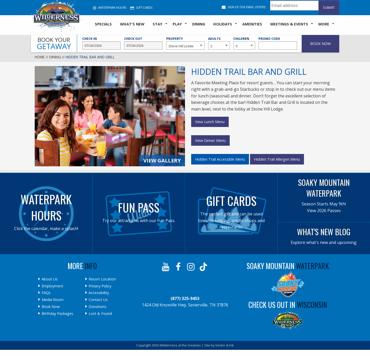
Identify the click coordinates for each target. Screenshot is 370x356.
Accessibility (99, 292)
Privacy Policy (100, 286)
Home (39, 56)
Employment (52, 286)
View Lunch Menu (210, 121)
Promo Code (277, 43)
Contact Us (98, 299)
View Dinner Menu (210, 140)
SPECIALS (103, 24)
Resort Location (102, 279)
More (323, 24)
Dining (198, 24)
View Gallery (162, 160)
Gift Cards (141, 7)
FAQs (46, 292)
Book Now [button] (320, 43)
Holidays (222, 24)
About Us (50, 279)
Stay (157, 24)
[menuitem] (103, 24)
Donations (97, 306)
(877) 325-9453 (185, 298)
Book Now (51, 306)
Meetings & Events (289, 24)
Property (185, 43)
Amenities (252, 24)
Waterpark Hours (109, 7)
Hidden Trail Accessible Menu (220, 159)
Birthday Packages (57, 313)
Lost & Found (100, 313)
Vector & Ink (224, 345)
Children (244, 43)
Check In (101, 43)
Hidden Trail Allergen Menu (277, 159)
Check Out (143, 43)
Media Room (52, 299)
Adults (219, 43)
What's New (132, 24)
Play (177, 24)
